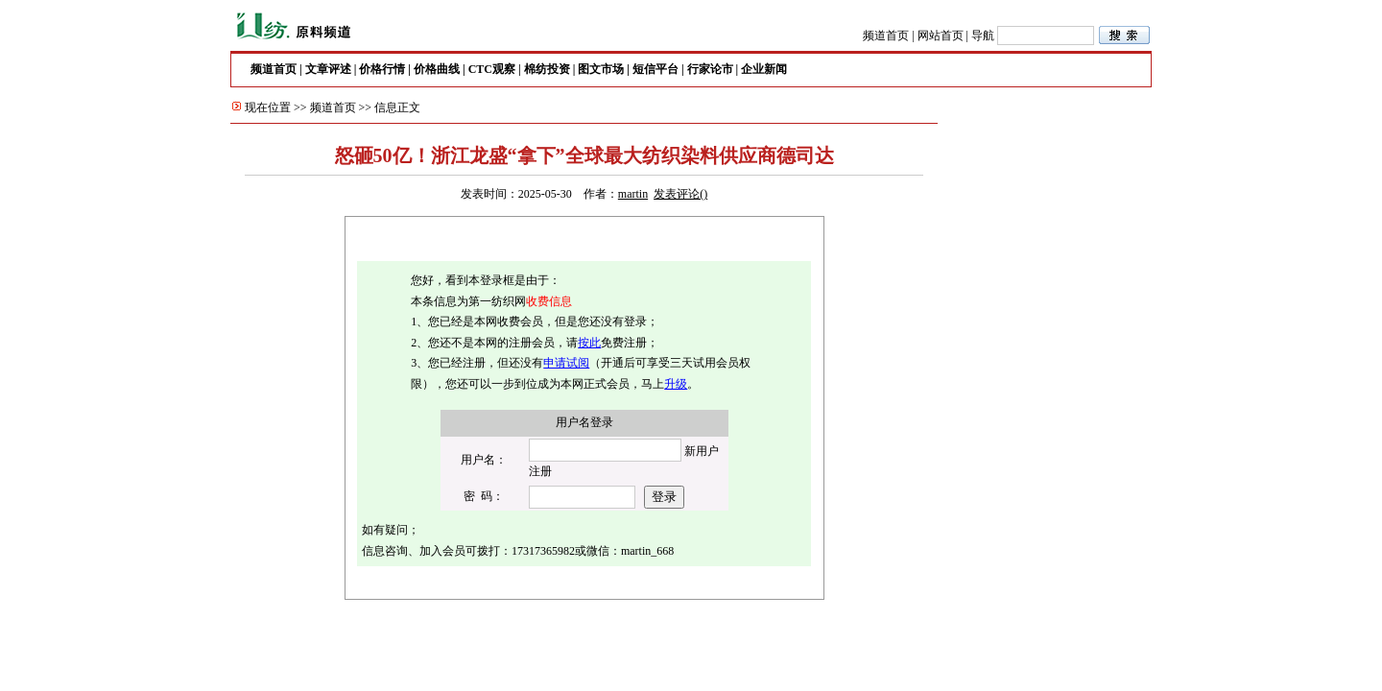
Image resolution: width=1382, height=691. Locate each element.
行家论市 (710, 69)
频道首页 (886, 35)
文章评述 (328, 69)
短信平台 (655, 69)
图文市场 (601, 69)
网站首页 (940, 35)
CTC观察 (491, 69)
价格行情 (382, 69)
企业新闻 (764, 69)
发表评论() (680, 194)
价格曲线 (437, 69)
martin (633, 194)
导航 (982, 35)
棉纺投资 (547, 69)
